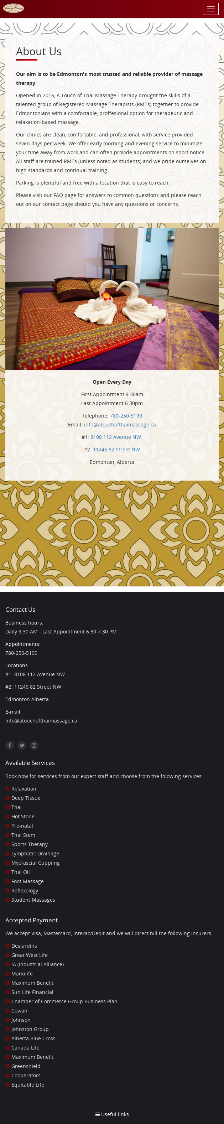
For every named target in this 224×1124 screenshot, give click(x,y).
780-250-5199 (126, 415)
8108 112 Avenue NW (115, 437)
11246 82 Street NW (116, 449)
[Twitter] (21, 745)
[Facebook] (9, 745)
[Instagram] (34, 745)
